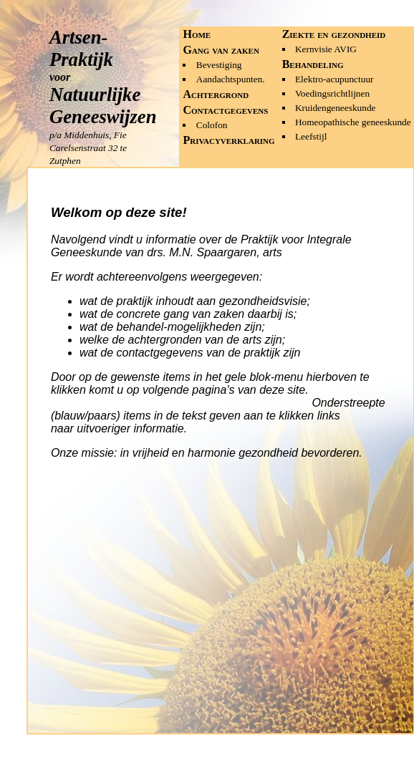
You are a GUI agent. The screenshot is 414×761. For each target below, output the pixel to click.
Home (197, 34)
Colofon (212, 125)
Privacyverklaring (228, 140)
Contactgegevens (225, 110)
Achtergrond (216, 94)
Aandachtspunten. (230, 79)
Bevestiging (219, 64)
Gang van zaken (221, 50)
